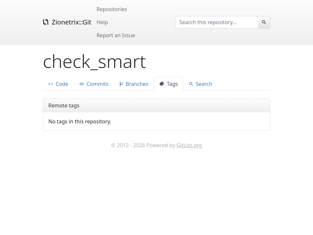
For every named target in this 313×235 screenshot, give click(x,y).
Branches (134, 83)
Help (102, 22)
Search (200, 83)
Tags (168, 83)
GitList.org (189, 145)
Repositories (111, 9)
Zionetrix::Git (67, 22)
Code (58, 83)
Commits (93, 83)
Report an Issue (115, 35)
